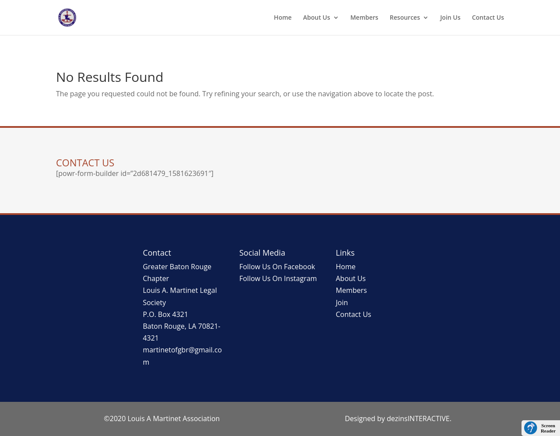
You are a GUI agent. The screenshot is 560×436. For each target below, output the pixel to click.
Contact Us (488, 17)
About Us (316, 17)
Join (342, 302)
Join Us (450, 17)
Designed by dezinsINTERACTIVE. (398, 418)
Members (364, 17)
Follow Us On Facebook (277, 266)
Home (283, 17)
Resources (405, 17)
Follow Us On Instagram (278, 278)
